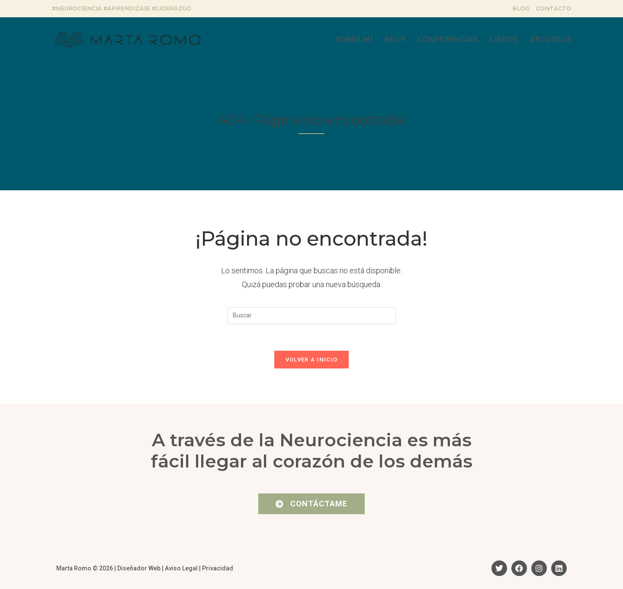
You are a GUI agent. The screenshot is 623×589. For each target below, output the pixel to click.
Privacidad (217, 568)
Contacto (553, 8)
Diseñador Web (139, 568)
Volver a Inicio (312, 359)
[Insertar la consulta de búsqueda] (311, 315)
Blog (521, 8)
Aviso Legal (181, 568)
